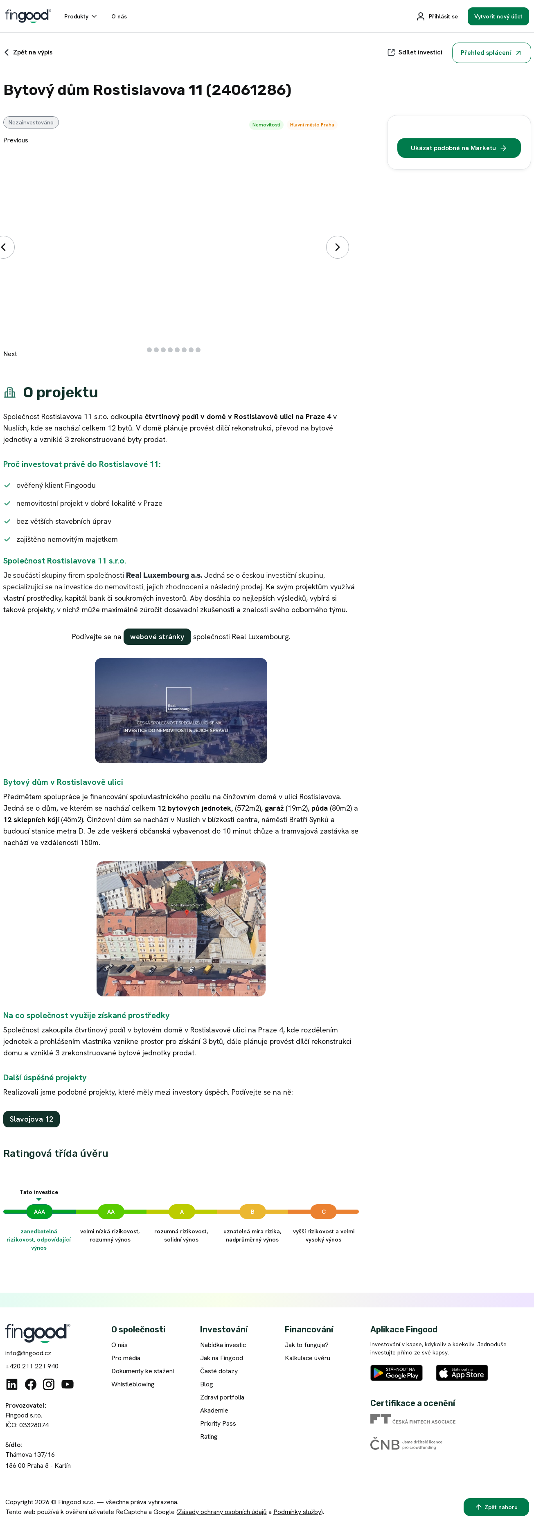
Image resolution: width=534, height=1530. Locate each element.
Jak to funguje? (307, 1345)
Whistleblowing (133, 1384)
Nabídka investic (223, 1345)
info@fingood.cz (28, 1353)
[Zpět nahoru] (496, 1507)
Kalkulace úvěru (307, 1358)
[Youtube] (67, 1384)
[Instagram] (48, 1384)
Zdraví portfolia (222, 1397)
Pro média (125, 1358)
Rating (209, 1436)
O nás (119, 1345)
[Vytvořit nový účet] (498, 16)
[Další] (337, 247)
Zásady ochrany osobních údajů (222, 1511)
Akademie (214, 1410)
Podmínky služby (297, 1511)
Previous (15, 140)
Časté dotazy (219, 1371)
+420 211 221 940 (32, 1366)
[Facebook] (30, 1384)
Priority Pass (218, 1423)
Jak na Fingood (221, 1358)
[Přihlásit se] (436, 16)
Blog (206, 1384)
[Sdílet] (414, 52)
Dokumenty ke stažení (142, 1371)
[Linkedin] (11, 1384)
